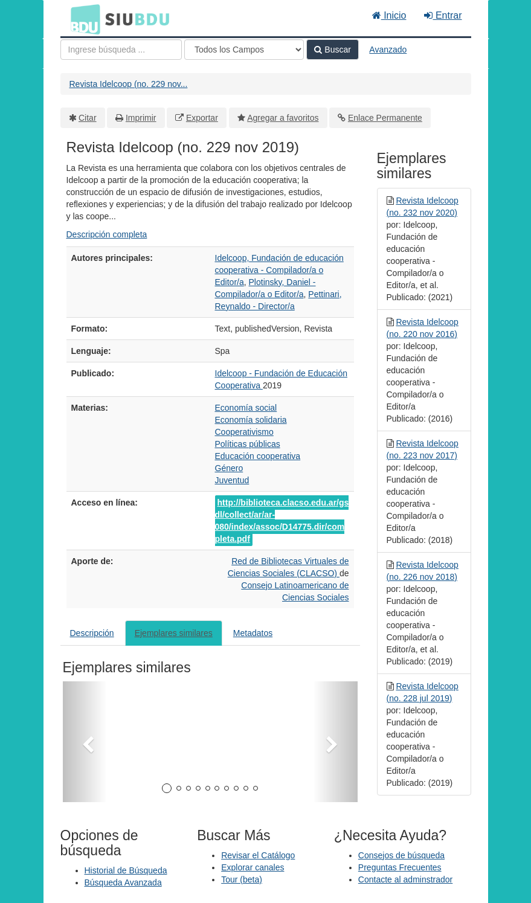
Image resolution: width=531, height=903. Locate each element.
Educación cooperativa (258, 456)
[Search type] (244, 49)
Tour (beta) (241, 879)
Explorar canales (252, 867)
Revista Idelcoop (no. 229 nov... (128, 84)
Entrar (443, 15)
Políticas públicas (247, 444)
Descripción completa (106, 234)
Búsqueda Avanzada (123, 882)
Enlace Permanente (385, 118)
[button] (85, 741)
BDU (82, 18)
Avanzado (388, 49)
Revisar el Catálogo (258, 855)
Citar (88, 118)
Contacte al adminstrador (405, 879)
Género (229, 468)
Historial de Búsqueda (126, 870)
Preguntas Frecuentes (400, 867)
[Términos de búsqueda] (121, 49)
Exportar (202, 118)
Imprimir (141, 118)
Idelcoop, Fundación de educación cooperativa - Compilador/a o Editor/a (279, 270)
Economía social (246, 408)
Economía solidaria (251, 420)
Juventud (232, 480)
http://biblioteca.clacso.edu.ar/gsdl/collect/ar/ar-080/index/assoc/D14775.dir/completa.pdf (282, 521)
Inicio (389, 15)
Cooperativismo (244, 432)
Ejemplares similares (174, 633)
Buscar (332, 49)
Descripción (92, 633)
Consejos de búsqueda (401, 855)
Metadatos (252, 633)
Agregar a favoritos (282, 118)
